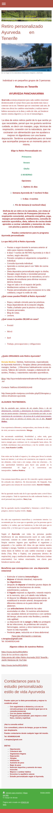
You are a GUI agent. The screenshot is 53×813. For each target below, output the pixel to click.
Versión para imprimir (12, 793)
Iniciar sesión (45, 793)
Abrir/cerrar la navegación (26, 4)
